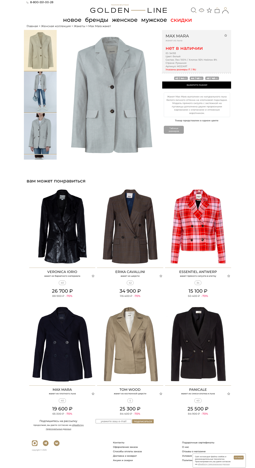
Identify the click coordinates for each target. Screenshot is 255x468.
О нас (185, 447)
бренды (96, 19)
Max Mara (177, 35)
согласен (238, 457)
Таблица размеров (174, 129)
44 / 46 (196, 78)
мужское (154, 19)
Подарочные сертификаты (198, 442)
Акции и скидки (123, 460)
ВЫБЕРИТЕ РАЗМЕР (197, 85)
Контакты (118, 442)
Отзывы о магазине (194, 451)
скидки (181, 19)
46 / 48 (212, 78)
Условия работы (192, 455)
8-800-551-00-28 (40, 2)
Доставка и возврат (125, 455)
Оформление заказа (125, 447)
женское (125, 19)
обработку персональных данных (214, 464)
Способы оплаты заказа (127, 451)
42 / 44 (181, 78)
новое (72, 19)
